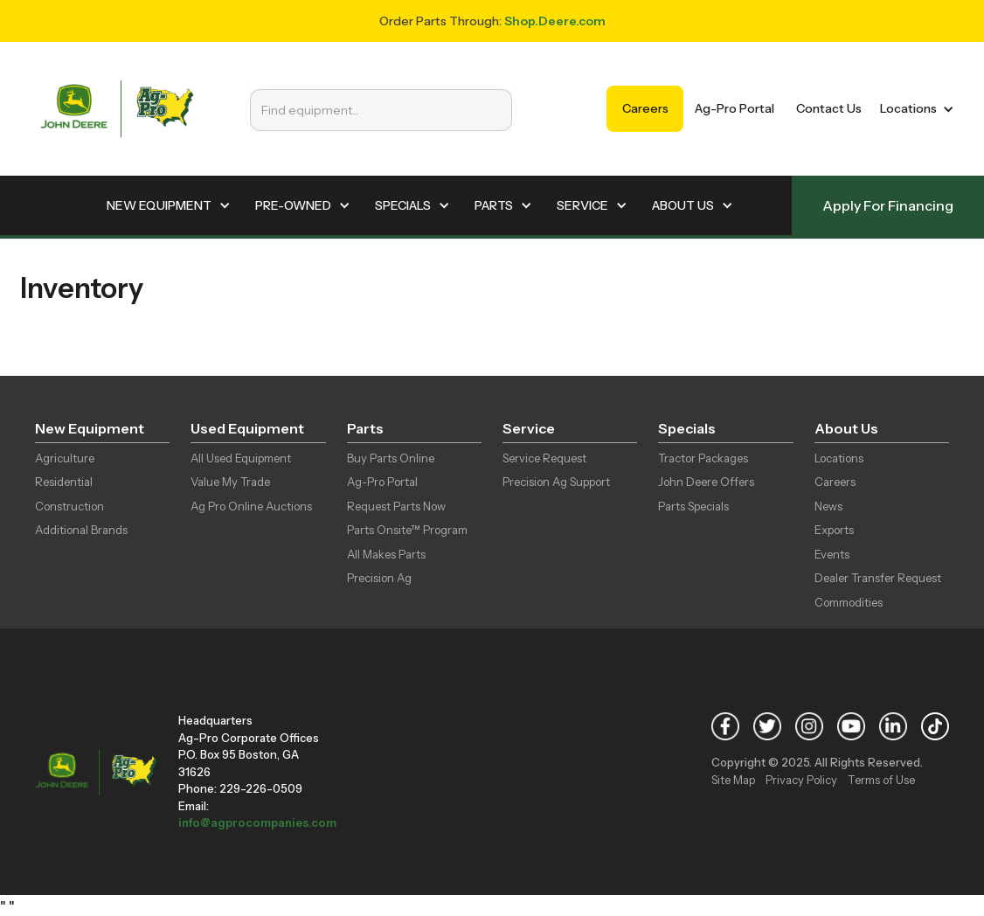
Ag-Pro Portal (734, 108)
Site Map (733, 780)
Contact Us (829, 108)
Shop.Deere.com (555, 21)
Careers (645, 108)
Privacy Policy (801, 780)
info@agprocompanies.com (257, 822)
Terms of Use (881, 780)
